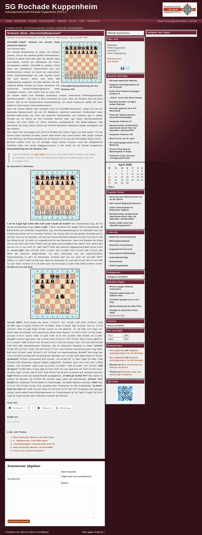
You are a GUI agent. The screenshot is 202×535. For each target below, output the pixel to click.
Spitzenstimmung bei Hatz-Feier (126, 306)
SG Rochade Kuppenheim (51, 7)
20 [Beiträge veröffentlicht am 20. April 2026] (109, 180)
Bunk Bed (121, 316)
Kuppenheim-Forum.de (121, 249)
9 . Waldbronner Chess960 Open (30, 440)
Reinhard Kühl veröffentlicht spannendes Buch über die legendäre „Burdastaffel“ (124, 127)
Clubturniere (47, 21)
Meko (86, 37)
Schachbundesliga (119, 257)
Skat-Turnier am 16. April (122, 139)
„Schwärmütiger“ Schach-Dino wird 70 (34, 444)
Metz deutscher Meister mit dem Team (33, 437)
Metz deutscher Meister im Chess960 (33, 447)
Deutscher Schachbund (121, 245)
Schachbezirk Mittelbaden (122, 253)
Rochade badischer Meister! (124, 81)
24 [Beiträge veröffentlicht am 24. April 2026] (133, 180)
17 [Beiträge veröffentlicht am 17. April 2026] (133, 177)
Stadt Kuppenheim (119, 266)
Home (9, 21)
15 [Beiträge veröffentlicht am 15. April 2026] (122, 177)
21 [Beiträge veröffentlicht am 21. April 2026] (116, 180)
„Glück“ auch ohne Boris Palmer (126, 98)
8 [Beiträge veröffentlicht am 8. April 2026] (122, 174)
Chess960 (78, 37)
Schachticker (116, 261)
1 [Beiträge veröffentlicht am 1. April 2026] (122, 171)
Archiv (73, 21)
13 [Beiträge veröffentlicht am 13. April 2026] (109, 177)
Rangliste (20, 21)
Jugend (32, 21)
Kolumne (50, 28)
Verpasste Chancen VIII (121, 134)
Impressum (93, 21)
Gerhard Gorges (26, 37)
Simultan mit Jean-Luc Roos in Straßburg (27, 532)
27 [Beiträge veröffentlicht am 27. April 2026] (109, 183)
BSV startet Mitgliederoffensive (125, 203)
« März (110, 187)
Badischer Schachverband (123, 237)
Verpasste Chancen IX (121, 121)
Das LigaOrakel (117, 350)
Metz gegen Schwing (92, 532)
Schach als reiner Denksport (28, 450)
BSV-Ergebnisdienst (120, 241)
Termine (62, 21)
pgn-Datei (40, 154)
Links (82, 21)
